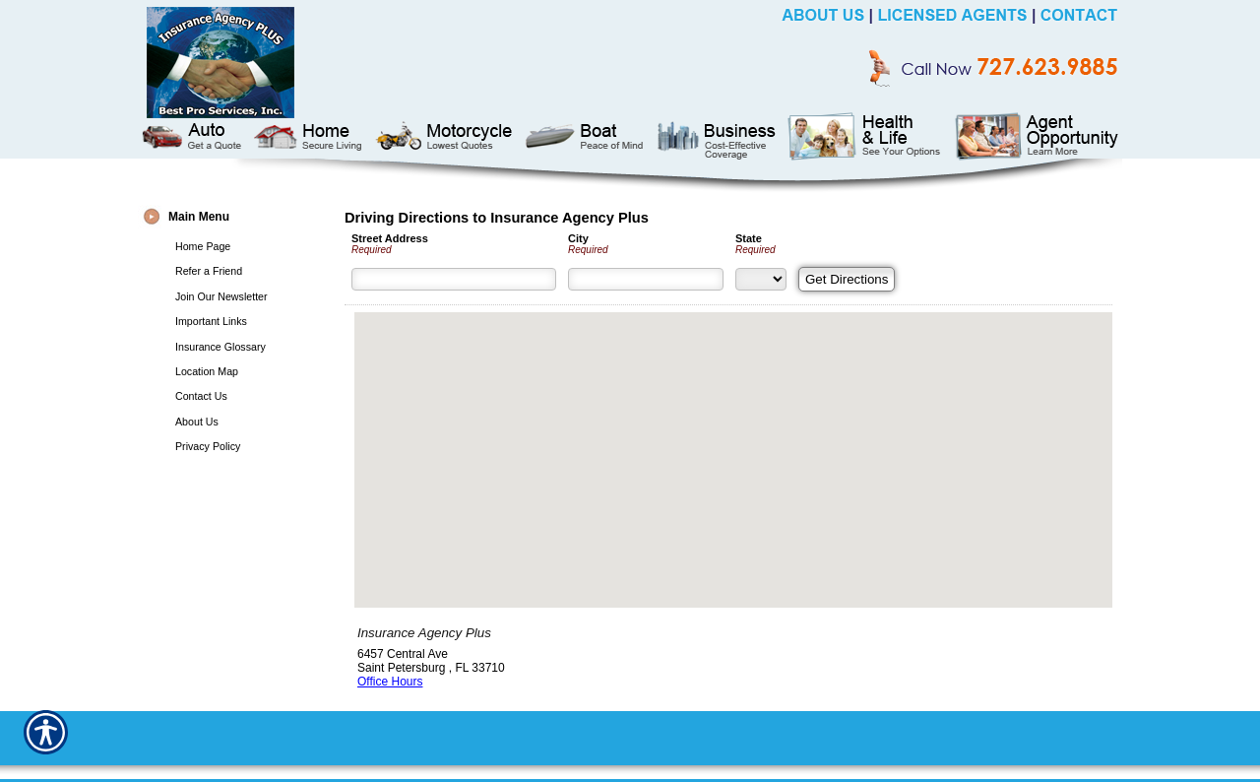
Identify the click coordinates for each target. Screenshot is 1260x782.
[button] (733, 442)
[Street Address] (453, 279)
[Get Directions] (846, 279)
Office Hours (389, 681)
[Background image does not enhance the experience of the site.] (236, 219)
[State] (761, 279)
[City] (646, 279)
